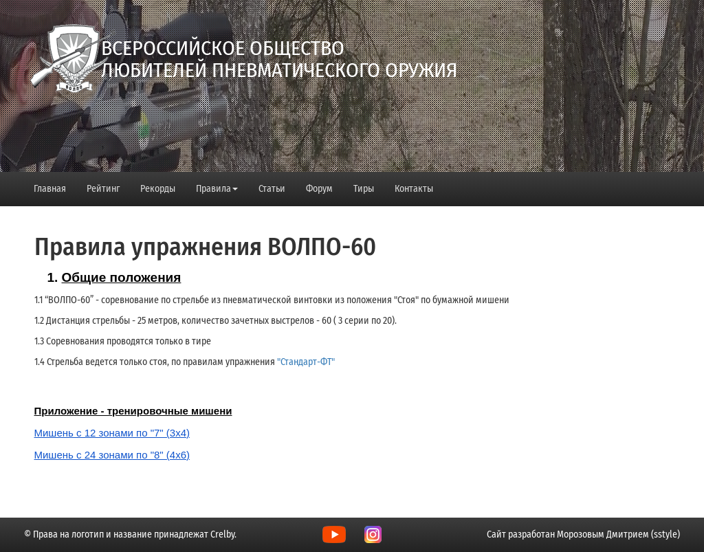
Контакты (414, 189)
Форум (319, 189)
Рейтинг (103, 189)
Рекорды (157, 189)
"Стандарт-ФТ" (306, 362)
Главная (50, 189)
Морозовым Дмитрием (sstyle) (618, 534)
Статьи (271, 189)
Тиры (363, 189)
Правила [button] (217, 189)
